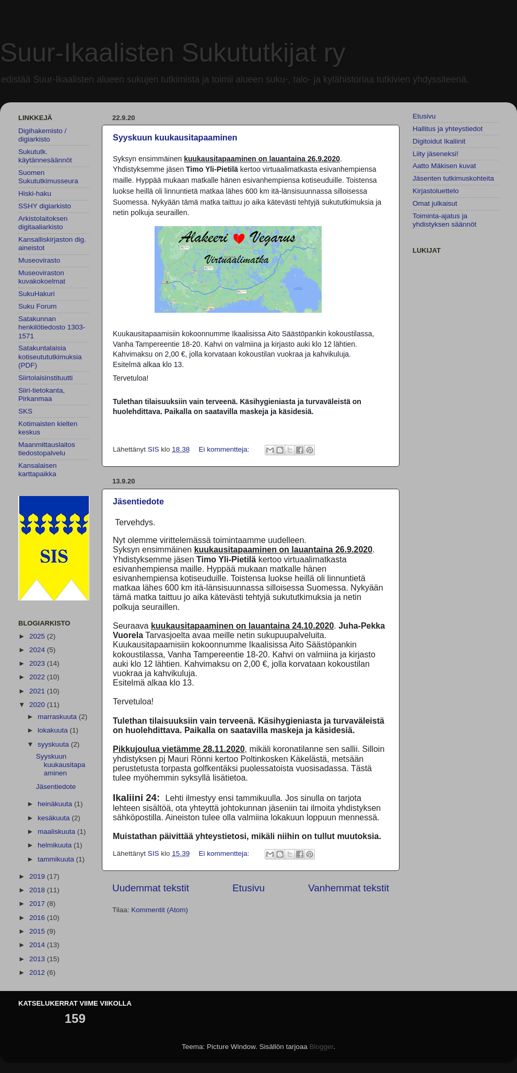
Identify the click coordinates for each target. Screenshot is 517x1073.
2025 (38, 636)
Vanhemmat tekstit (348, 887)
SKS (25, 411)
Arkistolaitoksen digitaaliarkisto (43, 223)
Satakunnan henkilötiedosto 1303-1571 (51, 327)
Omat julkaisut (435, 203)
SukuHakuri (36, 294)
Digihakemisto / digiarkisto (42, 135)
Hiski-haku (34, 193)
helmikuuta (56, 845)
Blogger (322, 1047)
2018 (38, 890)
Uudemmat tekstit (150, 887)
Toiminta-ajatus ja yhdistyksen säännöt (444, 220)
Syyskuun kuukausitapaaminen (175, 137)
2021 (38, 691)
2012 (38, 972)
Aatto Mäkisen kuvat (444, 166)
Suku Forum (37, 306)
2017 (38, 903)
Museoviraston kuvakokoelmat (41, 277)
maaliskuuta (57, 831)
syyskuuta (54, 744)
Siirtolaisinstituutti (45, 378)
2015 (38, 931)
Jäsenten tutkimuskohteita (453, 178)
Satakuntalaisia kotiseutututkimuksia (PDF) (50, 356)
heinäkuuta (56, 804)
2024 (38, 650)
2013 (38, 959)
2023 (38, 663)
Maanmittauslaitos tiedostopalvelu (46, 449)
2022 (38, 677)
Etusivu (248, 887)
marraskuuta (58, 717)
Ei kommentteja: (224, 449)
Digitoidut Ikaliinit (439, 141)
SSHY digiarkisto (44, 206)
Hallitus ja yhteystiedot (448, 129)
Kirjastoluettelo (436, 191)
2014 (38, 945)
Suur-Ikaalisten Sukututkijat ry (172, 52)
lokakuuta (54, 730)
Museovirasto (39, 260)
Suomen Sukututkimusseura (48, 177)
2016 (38, 918)
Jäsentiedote (138, 501)
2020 (38, 705)
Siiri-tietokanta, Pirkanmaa (41, 394)
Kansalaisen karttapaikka (37, 470)
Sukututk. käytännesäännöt (45, 156)
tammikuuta (57, 859)
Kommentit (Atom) (159, 910)
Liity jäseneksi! (436, 154)
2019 (38, 876)
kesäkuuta (55, 818)
